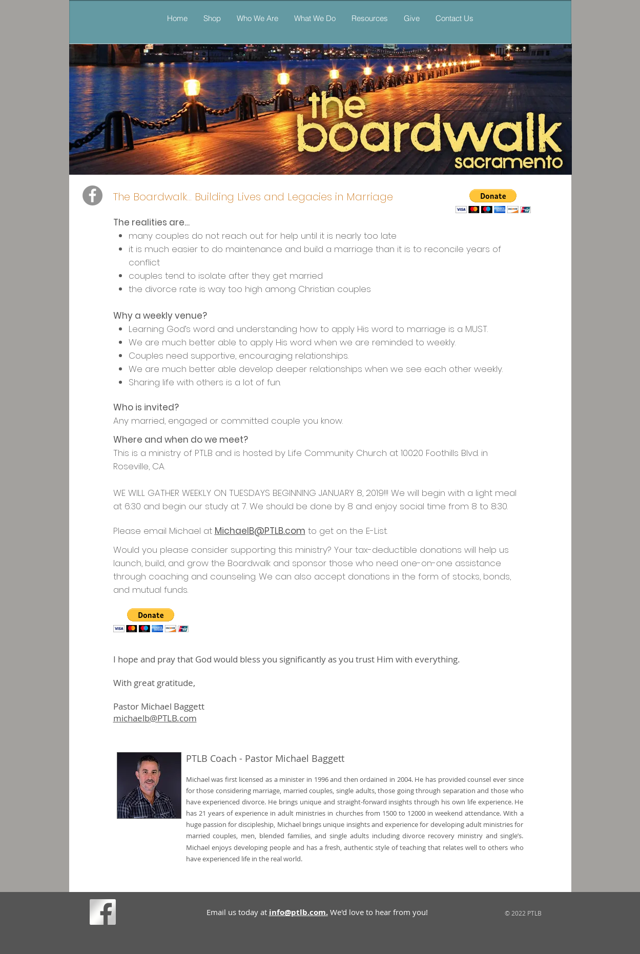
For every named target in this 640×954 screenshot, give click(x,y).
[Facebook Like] (138, 914)
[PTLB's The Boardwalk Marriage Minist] (92, 195)
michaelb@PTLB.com (155, 718)
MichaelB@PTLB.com (260, 531)
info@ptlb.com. (298, 912)
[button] (314, 18)
